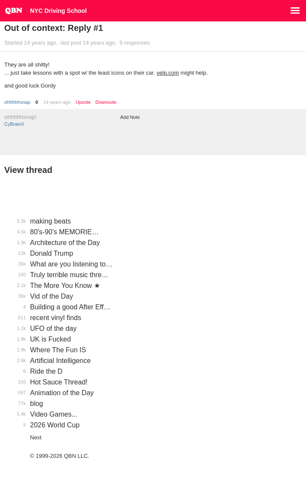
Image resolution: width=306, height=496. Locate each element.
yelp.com (168, 73)
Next (36, 437)
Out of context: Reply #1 (53, 28)
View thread (28, 170)
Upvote (83, 102)
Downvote (105, 102)
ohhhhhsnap (17, 102)
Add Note (130, 117)
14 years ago (57, 102)
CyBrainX (14, 124)
